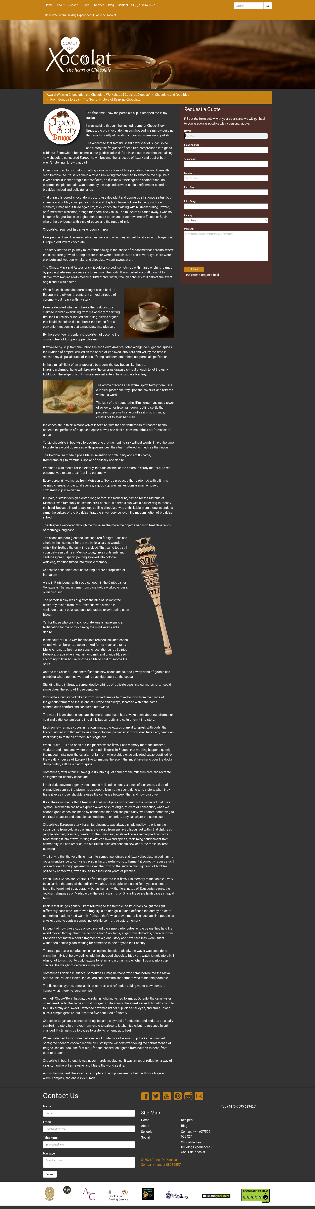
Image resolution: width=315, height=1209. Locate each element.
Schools (74, 5)
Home (49, 5)
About (60, 5)
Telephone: (190, 158)
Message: (189, 228)
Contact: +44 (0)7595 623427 (136, 5)
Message (49, 1153)
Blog (111, 5)
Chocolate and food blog (172, 95)
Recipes (99, 5)
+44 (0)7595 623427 (241, 1106)
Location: (189, 172)
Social (86, 5)
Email (47, 1122)
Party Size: (189, 187)
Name (47, 1106)
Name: (188, 130)
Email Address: (192, 144)
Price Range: (190, 201)
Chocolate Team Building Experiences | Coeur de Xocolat (80, 15)
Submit (50, 1174)
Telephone (50, 1138)
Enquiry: (188, 215)
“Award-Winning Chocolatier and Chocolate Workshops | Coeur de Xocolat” (98, 95)
